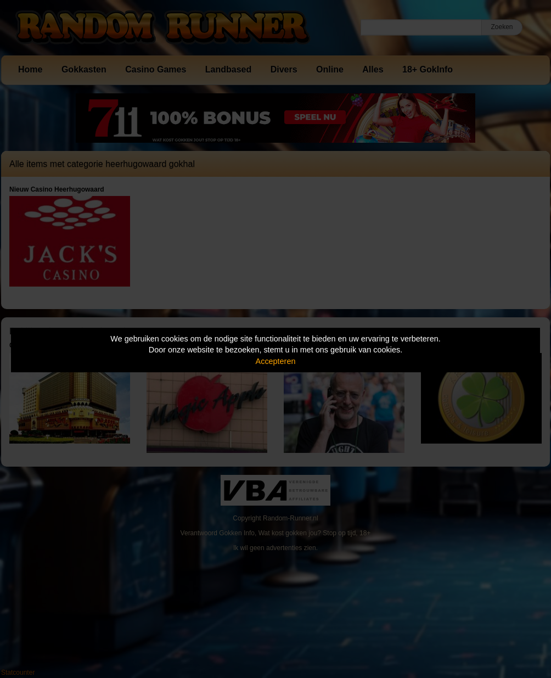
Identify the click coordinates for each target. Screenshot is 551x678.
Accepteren (276, 361)
